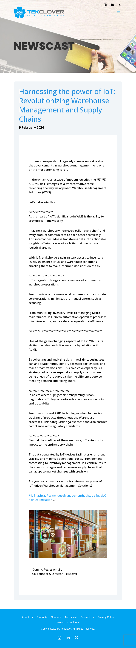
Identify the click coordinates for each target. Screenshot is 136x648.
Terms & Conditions (68, 622)
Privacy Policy (106, 617)
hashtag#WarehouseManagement (58, 495)
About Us (27, 617)
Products (42, 617)
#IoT (32, 495)
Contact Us (87, 617)
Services (56, 617)
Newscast (71, 617)
